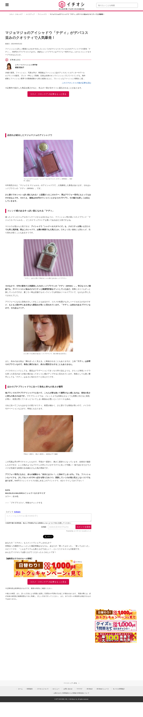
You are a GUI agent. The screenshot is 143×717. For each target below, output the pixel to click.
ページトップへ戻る (70, 683)
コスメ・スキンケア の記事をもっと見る (48, 94)
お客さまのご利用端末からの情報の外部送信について (71, 693)
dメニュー (56, 689)
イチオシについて (43, 689)
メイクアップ (30, 14)
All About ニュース (103, 689)
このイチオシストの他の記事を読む (76, 83)
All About (89, 689)
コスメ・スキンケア (16, 14)
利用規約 (30, 689)
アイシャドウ (42, 14)
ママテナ (79, 689)
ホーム (20, 689)
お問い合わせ (68, 689)
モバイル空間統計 (119, 689)
